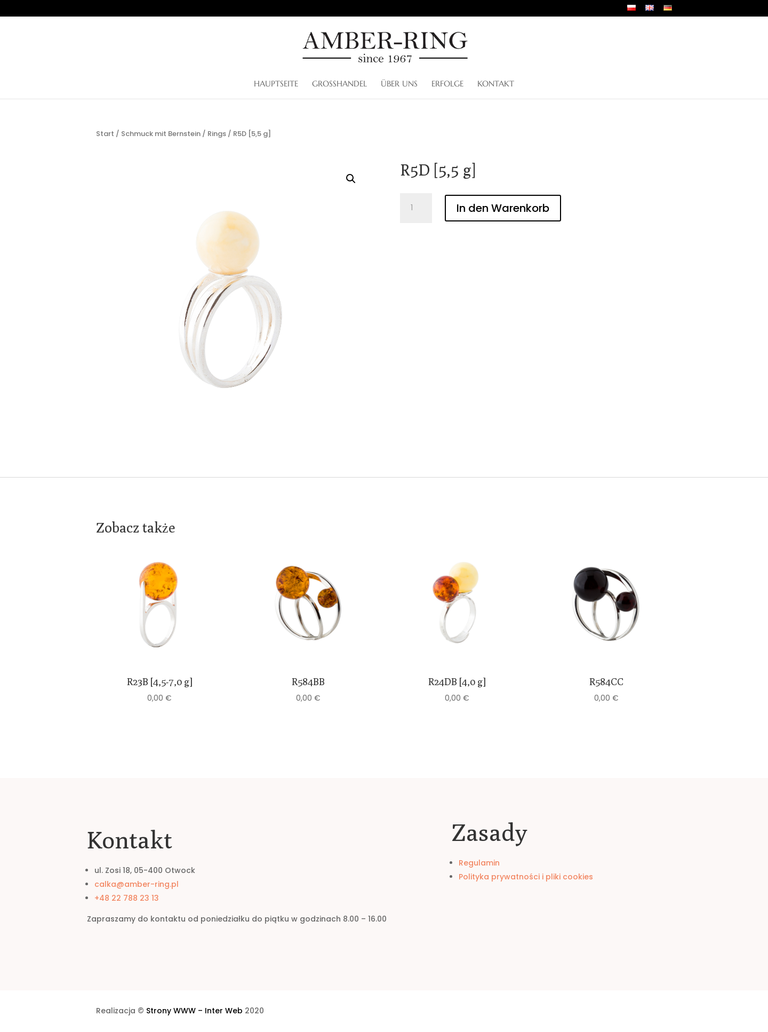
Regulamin (479, 863)
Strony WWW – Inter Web (194, 1010)
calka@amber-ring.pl (136, 884)
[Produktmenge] (416, 208)
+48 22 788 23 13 (126, 898)
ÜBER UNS (399, 84)
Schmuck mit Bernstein (161, 134)
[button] (351, 178)
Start (105, 134)
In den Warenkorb (503, 208)
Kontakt (495, 84)
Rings (216, 134)
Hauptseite (276, 84)
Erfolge (447, 84)
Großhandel (339, 84)
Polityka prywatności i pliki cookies (526, 876)
